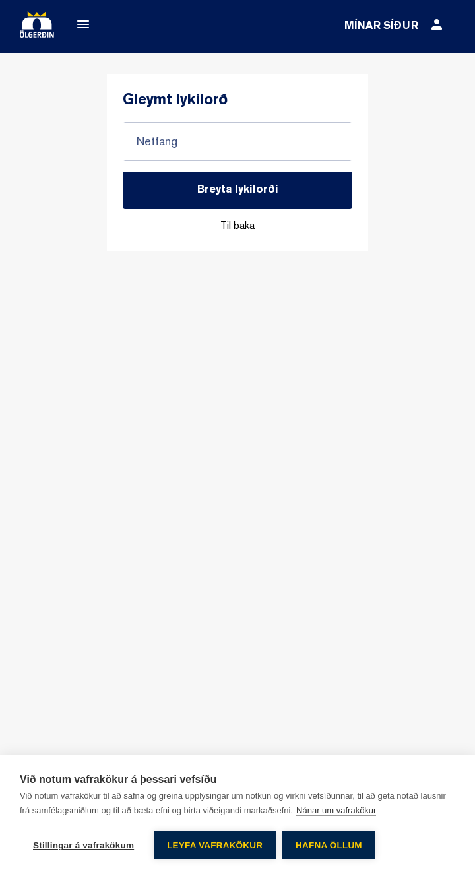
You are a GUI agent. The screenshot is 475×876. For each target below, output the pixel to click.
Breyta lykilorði (237, 190)
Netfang (157, 141)
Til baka (237, 227)
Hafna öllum (329, 845)
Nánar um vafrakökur (336, 810)
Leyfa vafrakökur (215, 845)
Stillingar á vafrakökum (83, 845)
